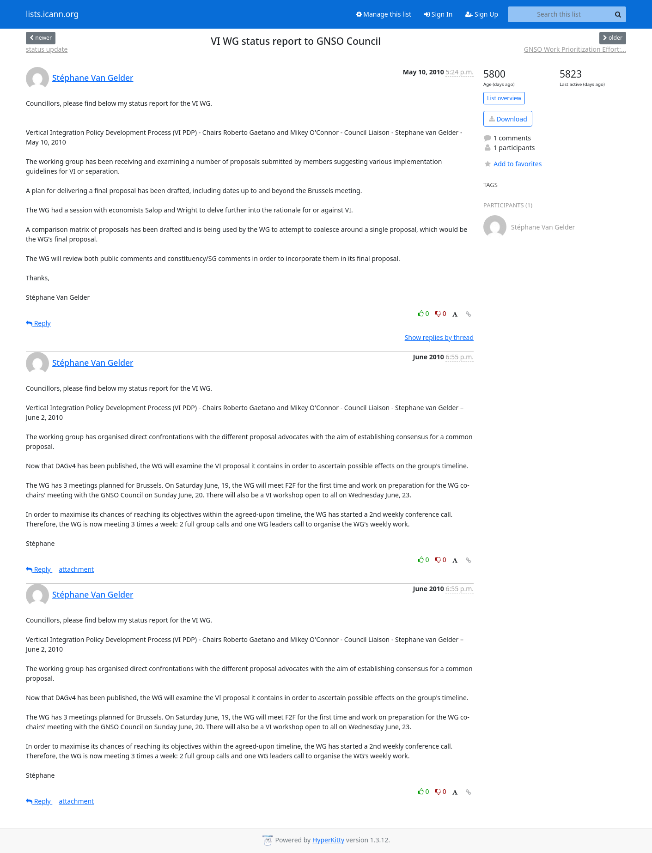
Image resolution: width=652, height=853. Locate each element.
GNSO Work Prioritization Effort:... (575, 49)
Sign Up (481, 14)
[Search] (617, 14)
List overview (504, 98)
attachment (76, 569)
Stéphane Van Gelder (93, 77)
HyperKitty (328, 839)
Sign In (438, 14)
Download (508, 119)
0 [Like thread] (424, 313)
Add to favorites (512, 163)
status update (46, 49)
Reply (38, 323)
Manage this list (384, 14)
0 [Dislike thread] (440, 313)
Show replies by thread (439, 337)
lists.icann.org (52, 14)
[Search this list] (559, 14)
